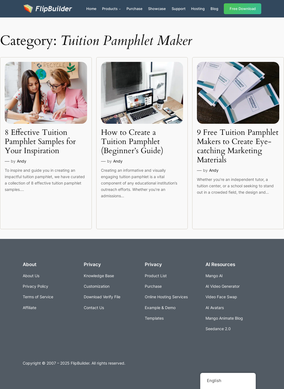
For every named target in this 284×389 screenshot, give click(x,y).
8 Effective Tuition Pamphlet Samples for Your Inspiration (40, 141)
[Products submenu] (120, 9)
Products (110, 8)
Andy (21, 161)
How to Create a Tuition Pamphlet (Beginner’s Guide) (132, 141)
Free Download (243, 9)
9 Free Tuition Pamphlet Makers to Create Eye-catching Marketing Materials (237, 146)
